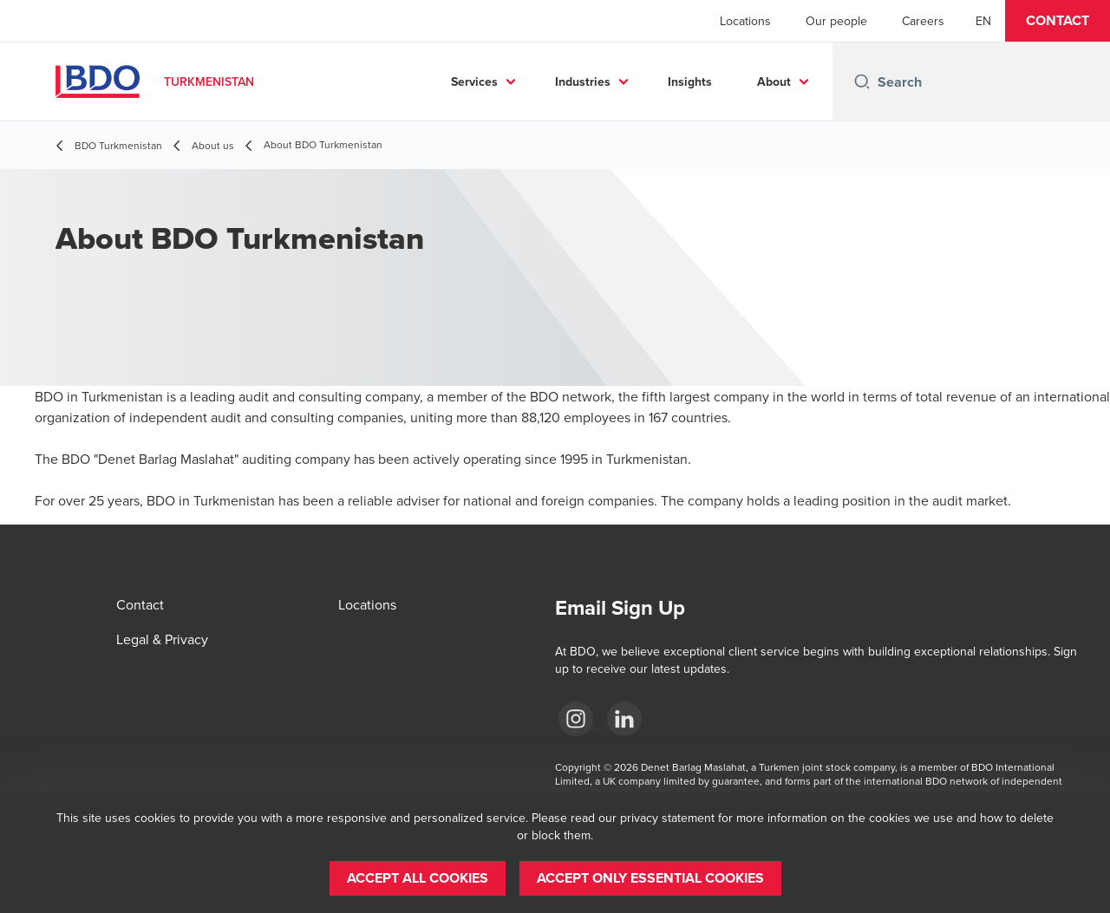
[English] (983, 21)
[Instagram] (576, 719)
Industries (582, 81)
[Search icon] (862, 81)
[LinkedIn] (624, 719)
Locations (745, 20)
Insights (690, 81)
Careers (923, 20)
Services (474, 81)
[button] (1057, 21)
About (774, 81)
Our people (836, 20)
